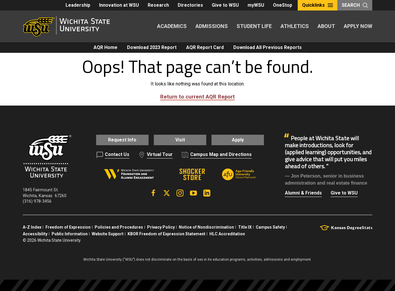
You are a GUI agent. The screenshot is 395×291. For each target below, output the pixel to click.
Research (158, 5)
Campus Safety (270, 226)
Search (355, 5)
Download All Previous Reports (267, 47)
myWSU (256, 5)
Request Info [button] (119, 140)
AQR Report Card (205, 47)
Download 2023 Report (152, 47)
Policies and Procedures (119, 226)
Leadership (78, 5)
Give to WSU (225, 5)
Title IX (245, 226)
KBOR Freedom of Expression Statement (166, 233)
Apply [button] (241, 140)
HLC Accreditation (227, 233)
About (326, 26)
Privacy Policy (161, 226)
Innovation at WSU (119, 5)
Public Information (70, 233)
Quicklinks (317, 5)
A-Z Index (32, 226)
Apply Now (358, 26)
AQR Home (105, 47)
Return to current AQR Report (197, 97)
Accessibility (35, 233)
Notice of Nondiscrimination (206, 226)
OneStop (282, 5)
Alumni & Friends (303, 193)
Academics (172, 26)
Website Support (108, 233)
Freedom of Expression (68, 226)
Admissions (211, 26)
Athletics (295, 26)
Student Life (254, 26)
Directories (190, 5)
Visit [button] (180, 140)
